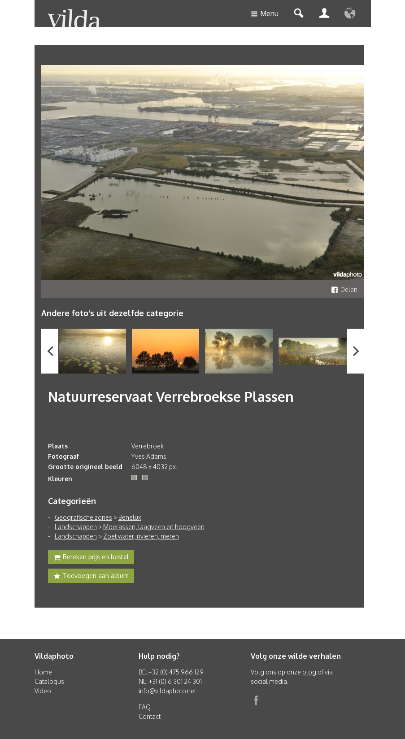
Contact (150, 716)
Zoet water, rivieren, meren (141, 536)
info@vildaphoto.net (167, 691)
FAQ (145, 707)
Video (43, 691)
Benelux (129, 517)
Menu (265, 14)
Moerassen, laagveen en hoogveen (154, 526)
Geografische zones (83, 517)
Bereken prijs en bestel (91, 558)
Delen (344, 289)
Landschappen (76, 526)
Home (43, 672)
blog (309, 672)
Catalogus (49, 681)
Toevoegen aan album (91, 577)
